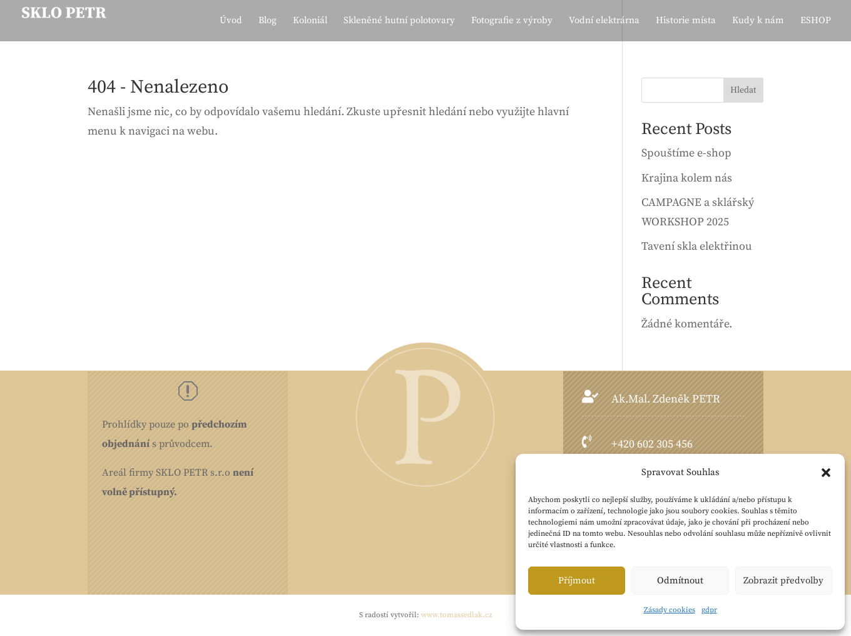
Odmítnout (680, 581)
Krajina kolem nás (686, 178)
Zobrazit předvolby (783, 581)
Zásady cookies (669, 610)
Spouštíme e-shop (686, 153)
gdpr (709, 610)
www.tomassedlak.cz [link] (456, 615)
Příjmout (576, 581)
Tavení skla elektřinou (696, 246)
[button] (826, 472)
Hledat (743, 90)
